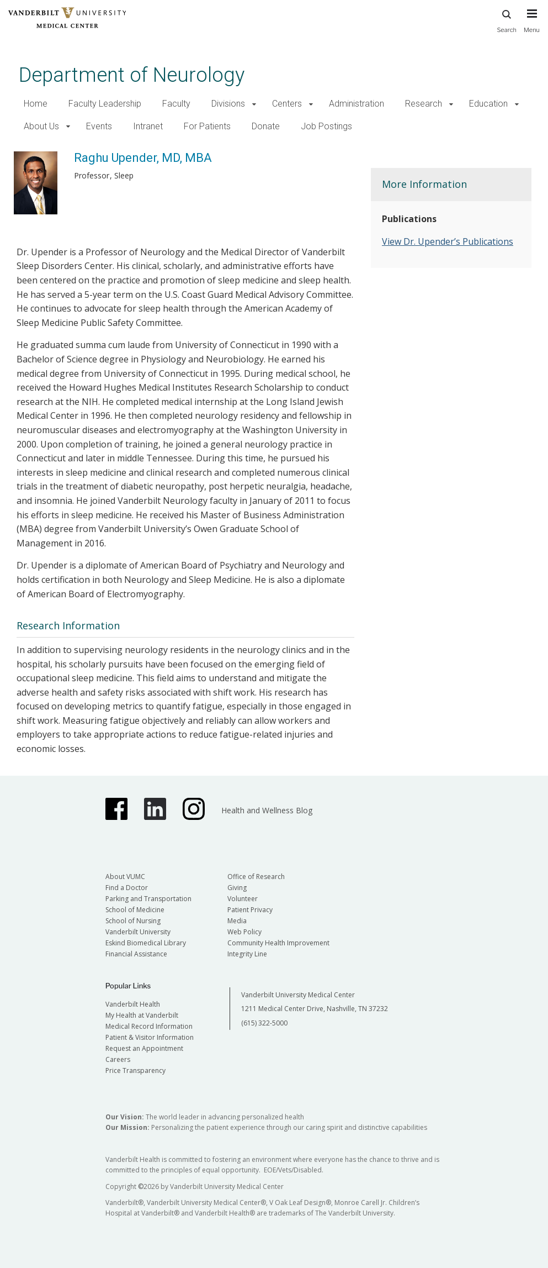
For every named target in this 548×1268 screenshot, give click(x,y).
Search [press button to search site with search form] (507, 20)
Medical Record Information (149, 1026)
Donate (266, 126)
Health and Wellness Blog (266, 810)
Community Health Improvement (278, 943)
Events (99, 126)
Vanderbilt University (138, 931)
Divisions (228, 103)
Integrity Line (247, 954)
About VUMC (125, 876)
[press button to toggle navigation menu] (532, 26)
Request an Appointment (144, 1048)
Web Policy (244, 931)
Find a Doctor (126, 887)
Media (237, 920)
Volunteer (242, 898)
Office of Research (256, 876)
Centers (287, 103)
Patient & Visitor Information (149, 1037)
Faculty (176, 103)
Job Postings (326, 126)
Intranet (148, 126)
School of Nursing (133, 920)
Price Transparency (135, 1070)
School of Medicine (134, 909)
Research (423, 103)
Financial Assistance (136, 954)
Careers (117, 1059)
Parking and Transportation (148, 898)
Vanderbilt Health (132, 1004)
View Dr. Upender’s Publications (447, 241)
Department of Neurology (131, 75)
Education (488, 103)
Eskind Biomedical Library (145, 943)
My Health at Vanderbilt (141, 1015)
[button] (254, 104)
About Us (41, 126)
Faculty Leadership (104, 103)
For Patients (207, 126)
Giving (237, 887)
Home (35, 103)
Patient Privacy (250, 909)
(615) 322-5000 (264, 1023)
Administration (356, 103)
